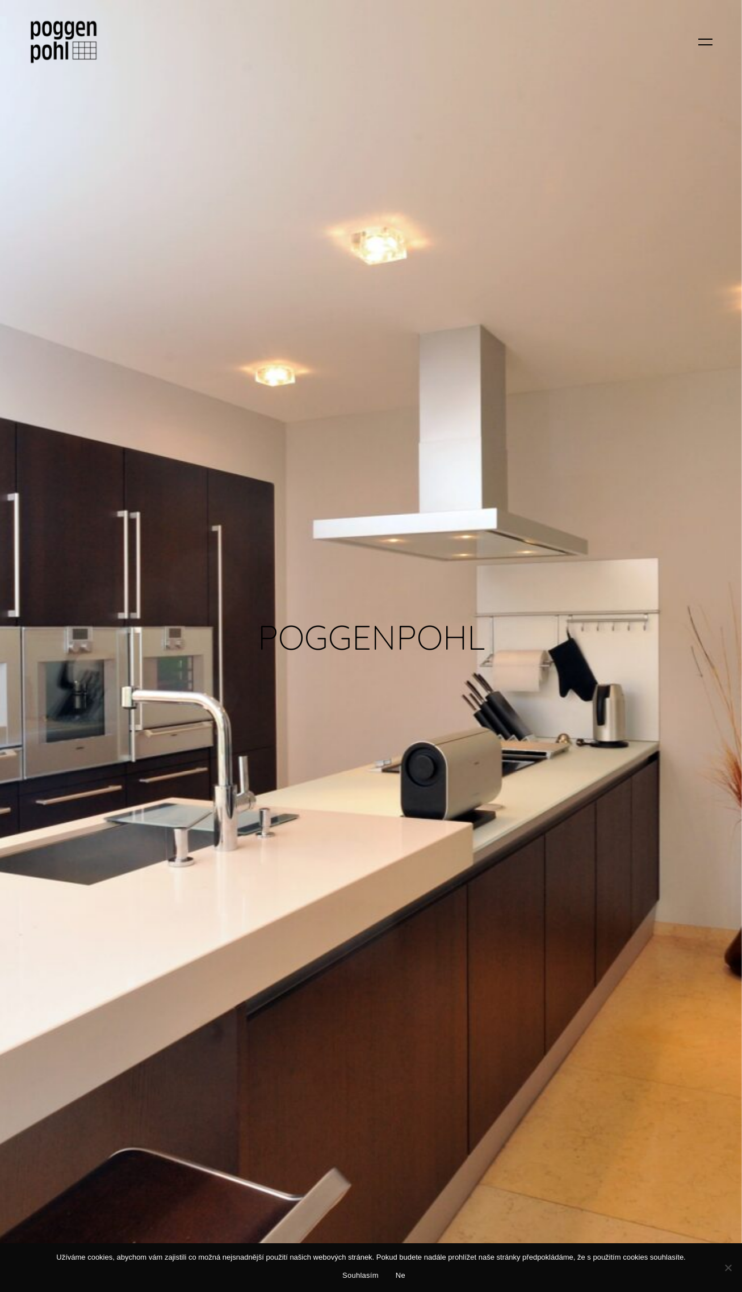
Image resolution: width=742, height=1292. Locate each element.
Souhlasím (360, 1275)
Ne (400, 1275)
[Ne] (727, 1267)
